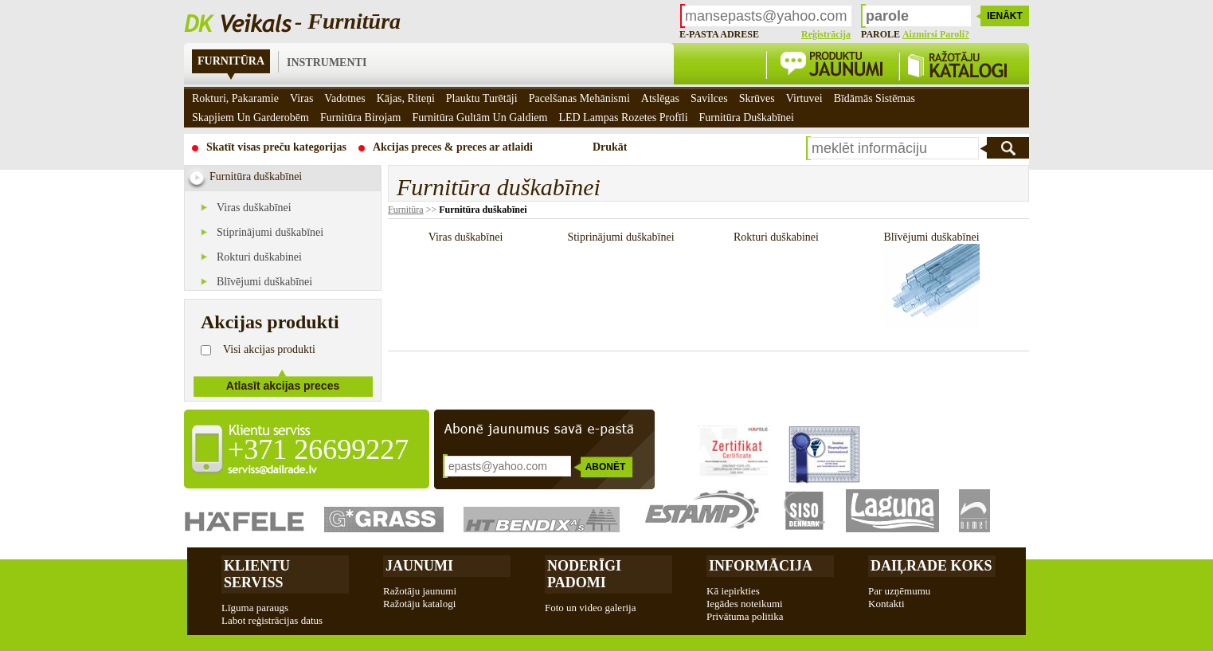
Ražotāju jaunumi (419, 591)
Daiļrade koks (931, 566)
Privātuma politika (744, 616)
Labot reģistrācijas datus (272, 620)
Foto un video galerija (590, 608)
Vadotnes (344, 98)
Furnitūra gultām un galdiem (479, 118)
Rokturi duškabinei (259, 257)
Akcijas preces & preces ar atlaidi (453, 147)
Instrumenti (326, 63)
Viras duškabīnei (254, 208)
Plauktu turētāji (482, 98)
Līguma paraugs (254, 608)
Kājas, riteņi (406, 98)
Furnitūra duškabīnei (482, 209)
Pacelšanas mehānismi (579, 98)
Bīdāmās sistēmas (874, 98)
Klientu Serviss (257, 574)
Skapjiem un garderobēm (250, 118)
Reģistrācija (826, 34)
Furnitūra (231, 61)
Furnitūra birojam (360, 118)
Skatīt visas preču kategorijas (276, 147)
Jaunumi (419, 566)
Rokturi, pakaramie (235, 98)
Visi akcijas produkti (269, 349)
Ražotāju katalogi (419, 604)
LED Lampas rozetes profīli (622, 118)
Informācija (760, 566)
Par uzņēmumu (899, 591)
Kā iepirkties (733, 591)
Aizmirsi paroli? (935, 34)
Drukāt (610, 147)
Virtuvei (804, 98)
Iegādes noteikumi (744, 604)
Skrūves (757, 98)
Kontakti (886, 604)
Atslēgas (660, 98)
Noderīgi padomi (584, 574)
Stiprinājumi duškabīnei (270, 232)
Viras (301, 98)
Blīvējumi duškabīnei (264, 282)
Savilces (709, 98)
